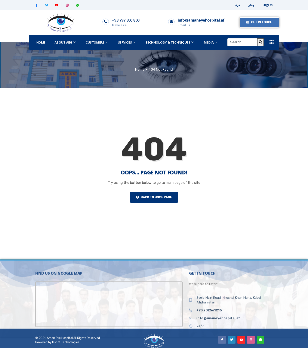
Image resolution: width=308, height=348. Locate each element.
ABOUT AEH (66, 42)
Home (41, 42)
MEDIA (211, 42)
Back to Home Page (154, 197)
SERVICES (127, 42)
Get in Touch (259, 22)
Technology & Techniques (170, 42)
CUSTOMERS (97, 42)
